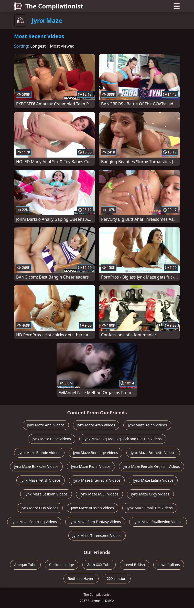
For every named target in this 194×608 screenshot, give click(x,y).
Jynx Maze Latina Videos (153, 480)
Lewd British (134, 564)
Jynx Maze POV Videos (39, 507)
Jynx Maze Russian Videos (92, 507)
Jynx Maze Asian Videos (147, 425)
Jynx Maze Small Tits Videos (150, 507)
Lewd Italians (169, 564)
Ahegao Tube (25, 564)
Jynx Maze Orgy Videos (150, 494)
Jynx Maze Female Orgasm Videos (151, 466)
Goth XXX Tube (99, 564)
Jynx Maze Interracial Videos (96, 480)
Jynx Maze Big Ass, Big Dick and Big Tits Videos (123, 438)
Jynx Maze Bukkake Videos (36, 466)
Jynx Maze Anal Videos (45, 425)
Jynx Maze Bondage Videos (95, 452)
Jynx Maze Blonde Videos (39, 452)
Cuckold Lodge (61, 564)
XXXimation (116, 578)
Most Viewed (62, 46)
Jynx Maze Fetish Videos (41, 480)
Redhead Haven (81, 578)
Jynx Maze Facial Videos (91, 466)
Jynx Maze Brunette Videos (153, 452)
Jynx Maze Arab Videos (96, 425)
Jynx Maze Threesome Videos (97, 535)
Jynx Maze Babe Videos (51, 438)
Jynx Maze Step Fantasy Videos (95, 521)
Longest (38, 46)
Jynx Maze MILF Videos (99, 494)
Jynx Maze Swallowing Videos (158, 521)
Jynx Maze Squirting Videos (34, 521)
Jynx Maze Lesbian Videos (46, 494)
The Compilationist (48, 6)
